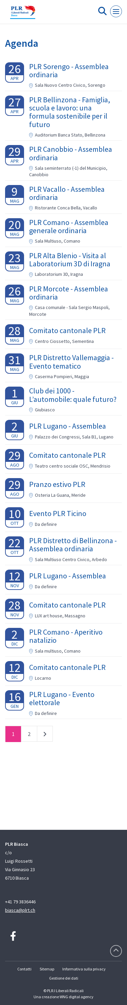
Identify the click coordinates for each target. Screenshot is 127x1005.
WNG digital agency (76, 996)
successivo (44, 735)
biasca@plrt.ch (20, 910)
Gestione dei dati (63, 978)
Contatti (24, 968)
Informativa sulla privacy (84, 968)
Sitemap (47, 968)
